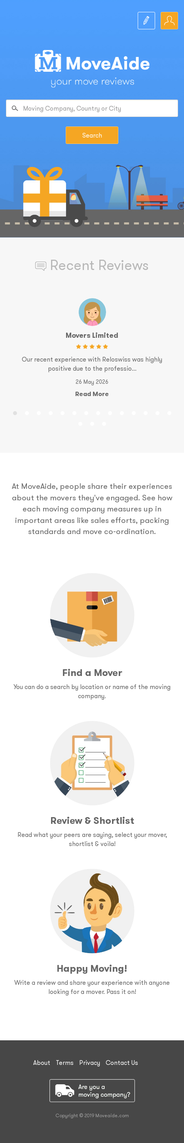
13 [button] (157, 412)
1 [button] (15, 412)
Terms (65, 1062)
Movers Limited (92, 335)
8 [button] (98, 412)
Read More (92, 394)
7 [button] (86, 412)
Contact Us (122, 1062)
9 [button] (110, 412)
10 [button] (122, 412)
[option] (92, 350)
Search (92, 135)
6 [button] (74, 412)
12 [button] (146, 412)
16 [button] (92, 423)
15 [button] (80, 423)
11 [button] (134, 412)
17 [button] (104, 423)
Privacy (89, 1062)
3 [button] (39, 412)
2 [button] (27, 412)
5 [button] (62, 412)
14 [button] (169, 412)
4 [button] (51, 412)
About (41, 1062)
